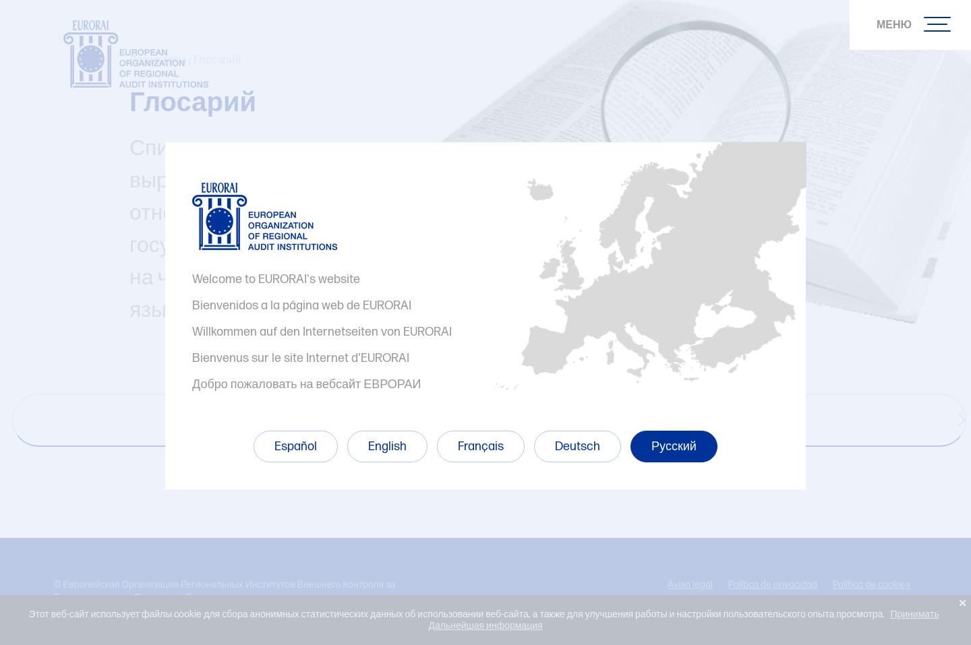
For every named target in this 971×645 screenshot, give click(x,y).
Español (295, 446)
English (387, 446)
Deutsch (577, 446)
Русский (674, 446)
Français (481, 446)
